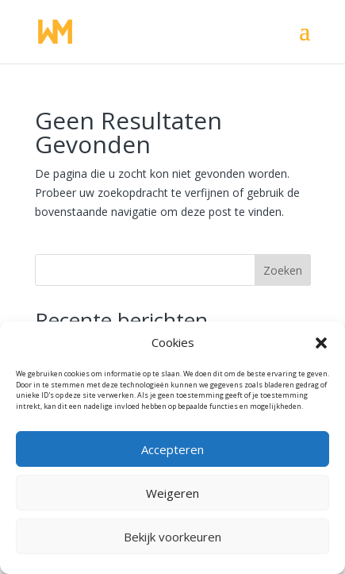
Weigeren (172, 493)
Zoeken (282, 270)
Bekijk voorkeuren (172, 537)
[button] (321, 343)
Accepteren (172, 449)
